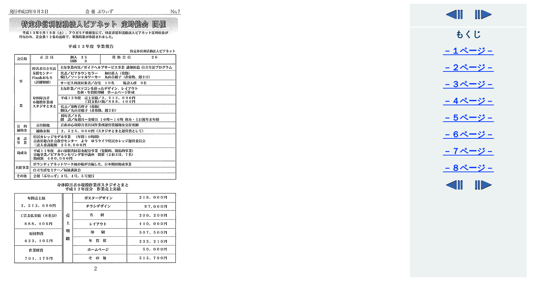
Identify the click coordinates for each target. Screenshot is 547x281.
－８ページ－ (468, 168)
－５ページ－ (468, 117)
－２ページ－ (468, 67)
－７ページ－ (468, 151)
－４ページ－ (468, 101)
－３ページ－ (468, 84)
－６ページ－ (468, 134)
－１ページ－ (468, 50)
